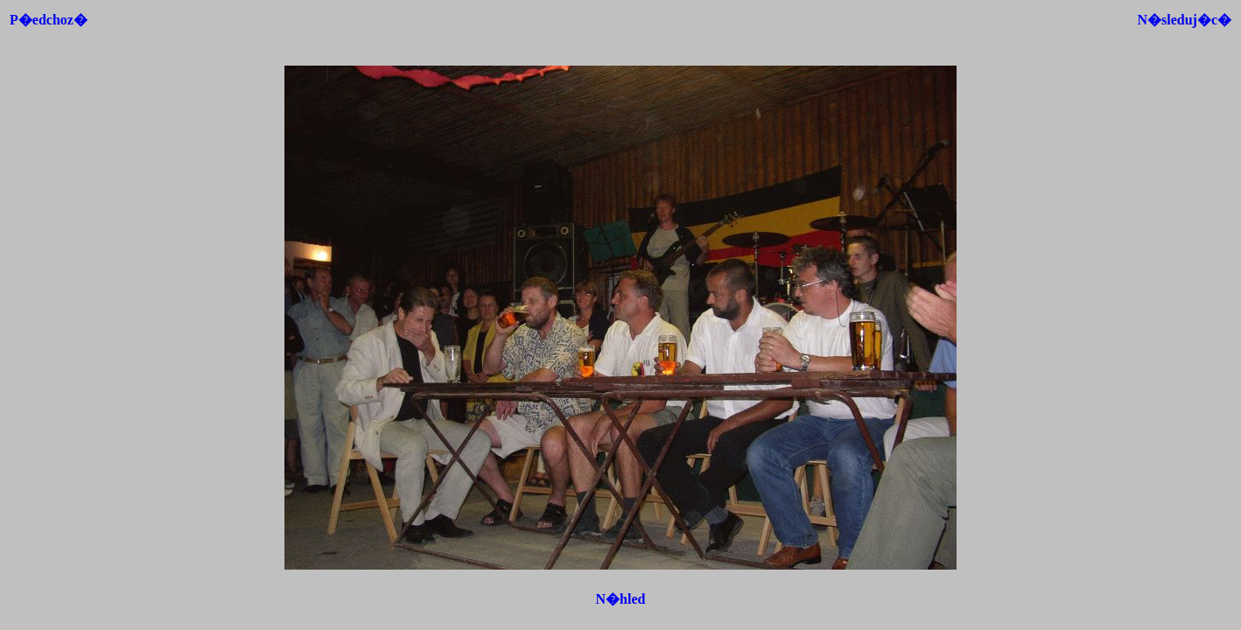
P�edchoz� (49, 19)
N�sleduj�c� (1184, 19)
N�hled (621, 599)
